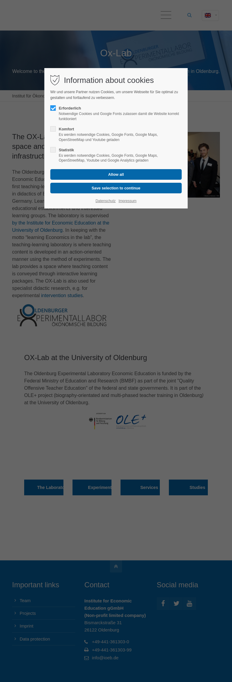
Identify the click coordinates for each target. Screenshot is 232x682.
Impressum (127, 201)
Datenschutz (105, 201)
